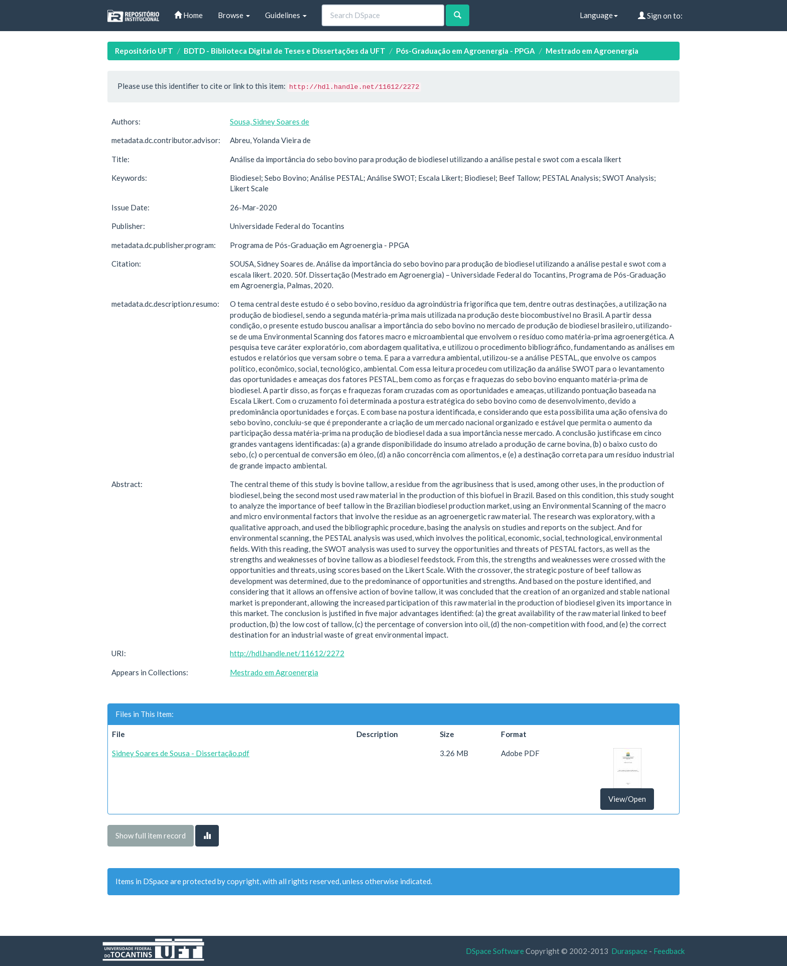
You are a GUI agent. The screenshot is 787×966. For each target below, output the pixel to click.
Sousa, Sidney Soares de (269, 121)
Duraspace (629, 950)
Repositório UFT (144, 50)
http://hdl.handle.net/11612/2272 (287, 653)
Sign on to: (660, 15)
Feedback (669, 950)
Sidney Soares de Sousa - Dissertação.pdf (180, 753)
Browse (234, 15)
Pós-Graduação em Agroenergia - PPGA (465, 50)
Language (599, 15)
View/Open (627, 798)
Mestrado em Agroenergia (592, 50)
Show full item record (150, 835)
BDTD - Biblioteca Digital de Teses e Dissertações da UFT (284, 50)
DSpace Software (495, 950)
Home (188, 15)
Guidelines (286, 15)
